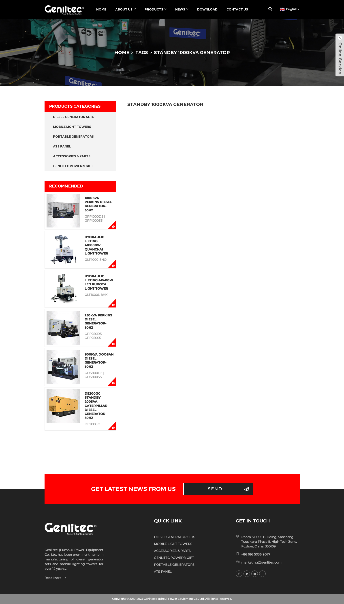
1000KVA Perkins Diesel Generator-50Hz (98, 204)
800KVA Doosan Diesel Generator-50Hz (99, 360)
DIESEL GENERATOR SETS (73, 117)
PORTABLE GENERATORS (73, 137)
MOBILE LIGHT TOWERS (72, 127)
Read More (53, 578)
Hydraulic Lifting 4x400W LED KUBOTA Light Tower (99, 282)
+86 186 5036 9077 (255, 554)
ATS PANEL (62, 146)
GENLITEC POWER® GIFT (73, 166)
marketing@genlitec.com (261, 562)
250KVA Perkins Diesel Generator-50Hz (98, 321)
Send (215, 488)
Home (121, 52)
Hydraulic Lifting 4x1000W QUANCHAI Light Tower (96, 245)
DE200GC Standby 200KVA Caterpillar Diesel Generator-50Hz (96, 405)
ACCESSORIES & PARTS (71, 156)
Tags (141, 52)
